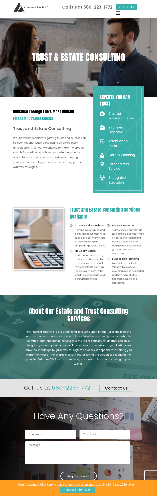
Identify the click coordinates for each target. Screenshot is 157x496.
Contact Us (116, 388)
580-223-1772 (97, 7)
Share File (126, 7)
